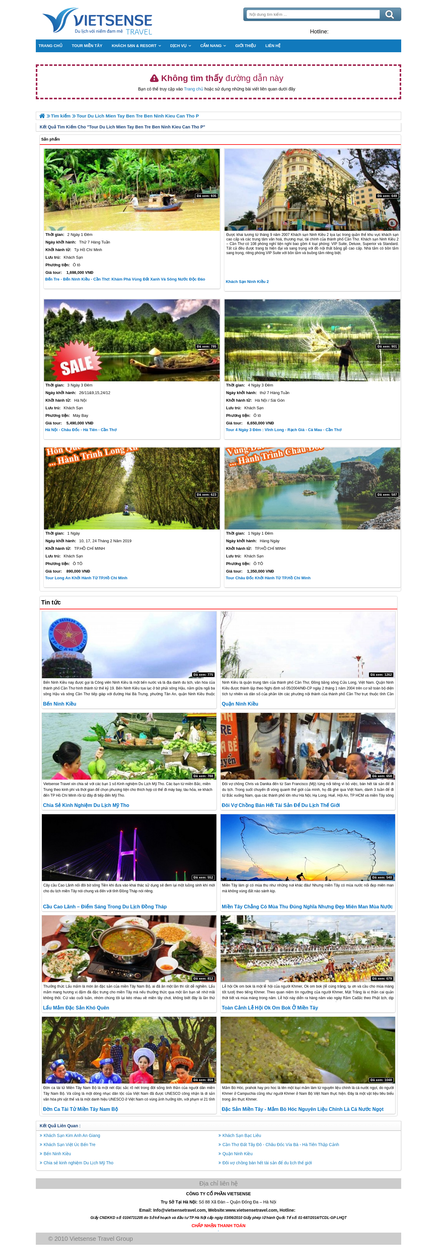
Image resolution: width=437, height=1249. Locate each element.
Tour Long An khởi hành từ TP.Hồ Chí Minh (87, 577)
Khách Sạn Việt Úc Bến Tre (70, 1144)
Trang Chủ (112, 19)
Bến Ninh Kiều (60, 703)
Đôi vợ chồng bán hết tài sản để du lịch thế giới (281, 805)
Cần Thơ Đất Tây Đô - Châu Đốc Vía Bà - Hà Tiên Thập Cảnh (280, 1144)
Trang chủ (193, 89)
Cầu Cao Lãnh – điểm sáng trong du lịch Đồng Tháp (106, 906)
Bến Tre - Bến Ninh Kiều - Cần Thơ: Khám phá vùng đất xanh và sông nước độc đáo (126, 279)
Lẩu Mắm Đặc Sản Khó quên (77, 1007)
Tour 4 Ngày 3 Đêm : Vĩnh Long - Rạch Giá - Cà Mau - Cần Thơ (283, 429)
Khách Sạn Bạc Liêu (241, 1135)
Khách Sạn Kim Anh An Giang (72, 1135)
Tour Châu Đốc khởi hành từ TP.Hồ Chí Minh (268, 577)
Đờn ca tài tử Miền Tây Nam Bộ (81, 1109)
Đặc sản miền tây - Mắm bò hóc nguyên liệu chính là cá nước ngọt (303, 1109)
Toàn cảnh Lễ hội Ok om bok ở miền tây (270, 1007)
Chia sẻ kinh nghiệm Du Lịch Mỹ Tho (87, 805)
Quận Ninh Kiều (240, 703)
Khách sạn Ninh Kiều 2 (247, 281)
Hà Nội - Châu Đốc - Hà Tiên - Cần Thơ (81, 429)
